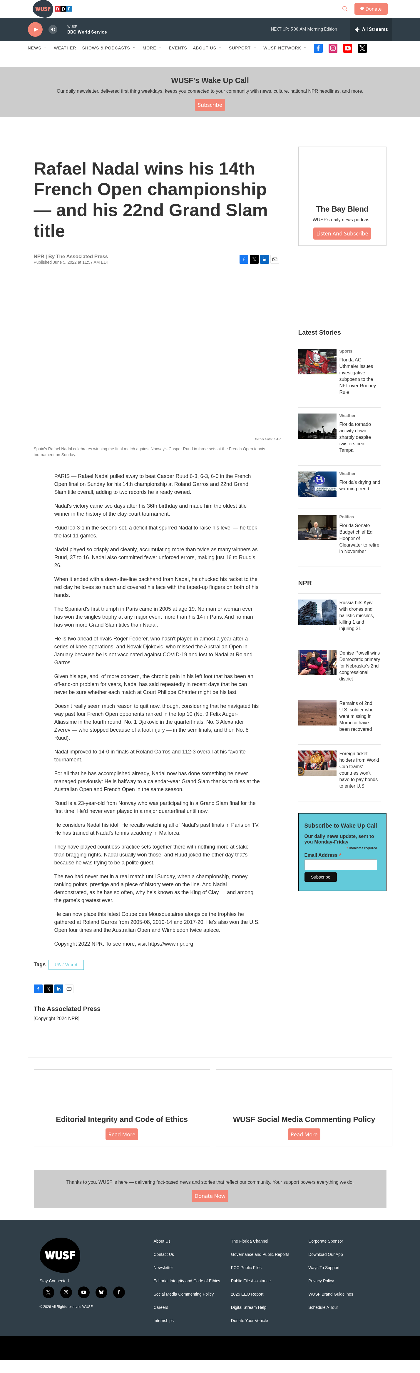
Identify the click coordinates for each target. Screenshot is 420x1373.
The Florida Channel (249, 1254)
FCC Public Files (246, 1281)
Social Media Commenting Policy (184, 1307)
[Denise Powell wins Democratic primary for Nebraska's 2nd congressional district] (317, 675)
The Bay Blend (342, 222)
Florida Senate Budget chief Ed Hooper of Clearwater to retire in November (359, 551)
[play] (35, 42)
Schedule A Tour (323, 1321)
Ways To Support (323, 1281)
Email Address (323, 868)
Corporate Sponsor (325, 1254)
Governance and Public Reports (260, 1268)
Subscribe (210, 118)
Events (178, 61)
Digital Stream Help (249, 1321)
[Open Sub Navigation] (45, 61)
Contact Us (164, 1268)
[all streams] (371, 42)
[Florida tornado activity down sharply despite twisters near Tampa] (317, 439)
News (34, 61)
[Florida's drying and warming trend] (317, 497)
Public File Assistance (251, 1294)
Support (240, 61)
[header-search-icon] (348, 15)
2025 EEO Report (247, 1307)
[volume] (53, 42)
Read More (121, 1147)
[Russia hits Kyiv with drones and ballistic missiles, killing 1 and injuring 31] (317, 625)
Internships (164, 1334)
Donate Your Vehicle (249, 1334)
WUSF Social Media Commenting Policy (304, 1132)
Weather (65, 61)
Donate (377, 15)
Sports (345, 364)
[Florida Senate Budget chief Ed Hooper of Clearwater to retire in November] (317, 540)
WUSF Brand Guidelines (330, 1307)
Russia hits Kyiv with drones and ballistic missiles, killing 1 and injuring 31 (356, 628)
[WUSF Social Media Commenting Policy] (304, 1101)
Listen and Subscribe (342, 246)
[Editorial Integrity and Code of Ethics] (122, 1101)
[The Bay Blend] (342, 185)
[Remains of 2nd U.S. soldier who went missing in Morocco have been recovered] (317, 726)
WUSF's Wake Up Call (210, 93)
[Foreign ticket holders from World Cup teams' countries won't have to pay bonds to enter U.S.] (317, 776)
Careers (161, 1321)
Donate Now (210, 1209)
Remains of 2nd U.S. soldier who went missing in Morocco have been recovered (356, 729)
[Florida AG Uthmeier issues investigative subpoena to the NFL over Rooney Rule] (317, 375)
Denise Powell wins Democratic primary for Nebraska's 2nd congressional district (359, 679)
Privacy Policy (321, 1294)
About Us (162, 1254)
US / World (66, 978)
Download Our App (325, 1268)
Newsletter (163, 1281)
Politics (346, 530)
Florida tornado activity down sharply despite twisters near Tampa (355, 450)
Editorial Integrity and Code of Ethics (122, 1132)
